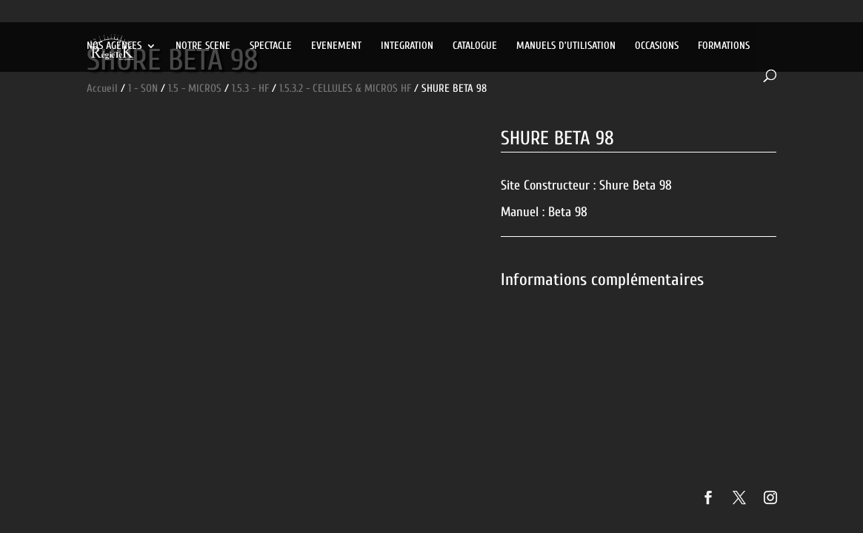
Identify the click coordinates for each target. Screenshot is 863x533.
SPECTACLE (271, 46)
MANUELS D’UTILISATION (566, 46)
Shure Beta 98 (635, 185)
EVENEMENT (336, 46)
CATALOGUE (475, 46)
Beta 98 (567, 212)
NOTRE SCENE (203, 46)
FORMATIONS (724, 46)
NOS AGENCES (114, 46)
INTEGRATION (407, 46)
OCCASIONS (657, 46)
